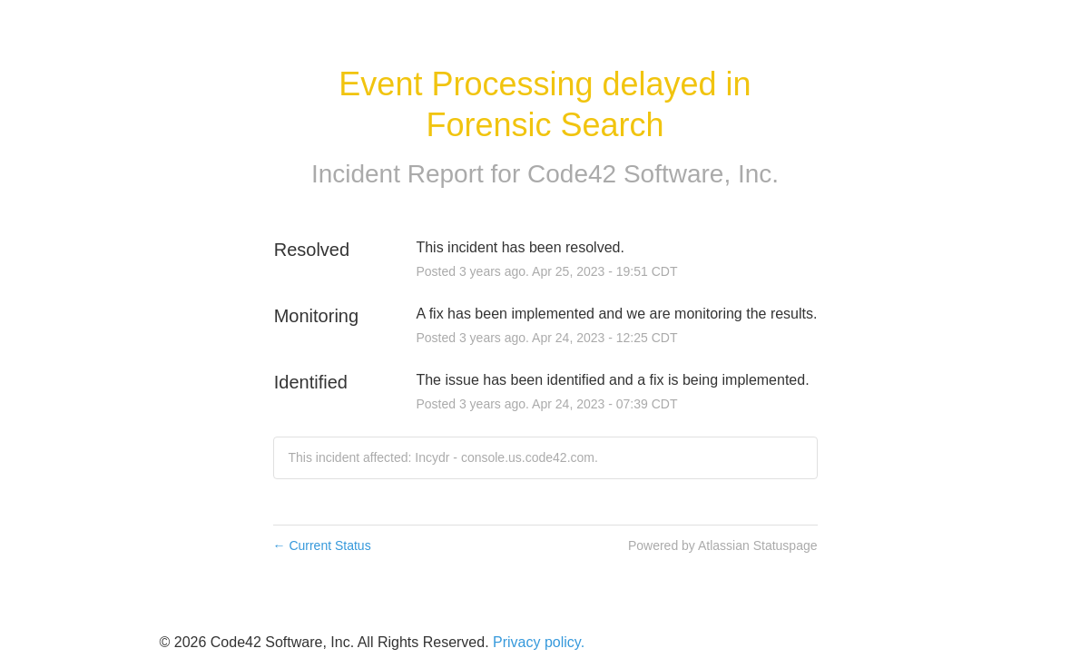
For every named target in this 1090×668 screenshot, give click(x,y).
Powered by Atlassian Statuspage (723, 545)
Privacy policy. (538, 642)
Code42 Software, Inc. (653, 174)
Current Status (322, 545)
